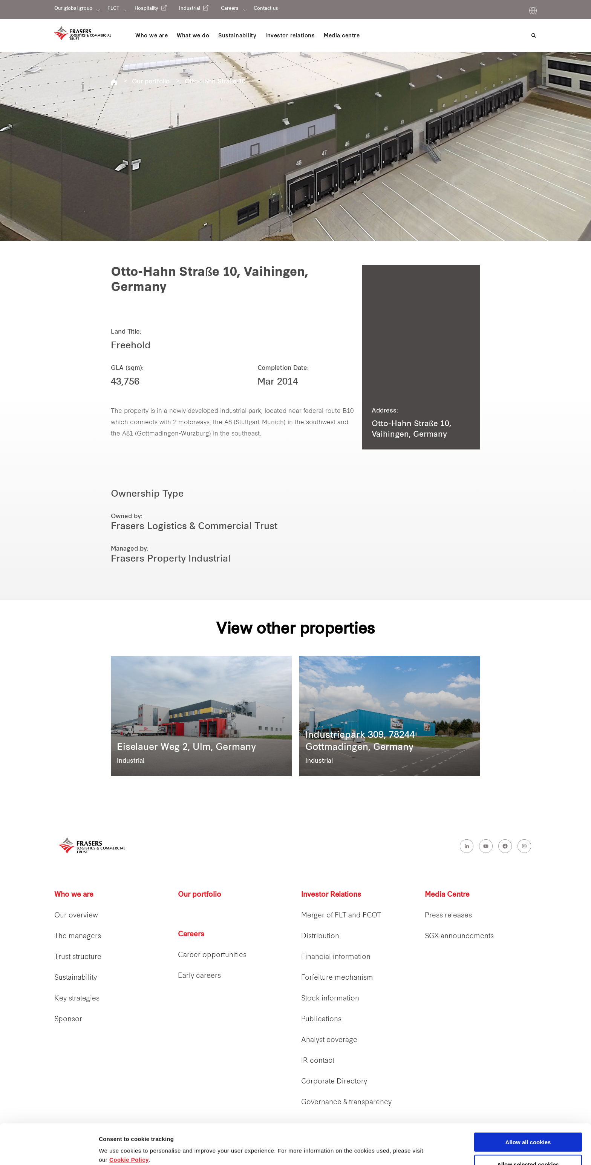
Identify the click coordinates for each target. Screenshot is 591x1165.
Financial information (336, 957)
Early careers (199, 976)
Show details (395, 1144)
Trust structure (77, 957)
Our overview (76, 915)
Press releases (448, 915)
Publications (321, 1019)
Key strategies (77, 998)
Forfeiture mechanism (337, 978)
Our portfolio (151, 82)
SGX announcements (459, 936)
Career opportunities (212, 955)
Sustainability (75, 978)
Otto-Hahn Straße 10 (215, 82)
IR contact (317, 1061)
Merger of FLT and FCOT (341, 915)
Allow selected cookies (528, 1124)
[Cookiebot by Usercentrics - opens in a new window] (49, 1150)
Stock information (330, 998)
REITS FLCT (114, 82)
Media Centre (447, 895)
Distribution (320, 936)
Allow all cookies (528, 1102)
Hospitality (146, 8)
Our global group (73, 8)
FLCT (113, 8)
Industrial (189, 8)
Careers (230, 8)
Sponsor (68, 1019)
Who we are (73, 895)
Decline (528, 1146)
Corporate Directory (334, 1081)
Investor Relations (331, 895)
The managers (77, 936)
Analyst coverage (329, 1040)
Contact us (266, 8)
